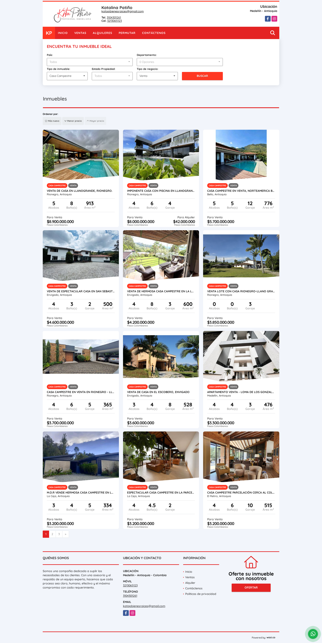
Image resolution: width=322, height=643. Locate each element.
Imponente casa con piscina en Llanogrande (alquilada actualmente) (161, 190)
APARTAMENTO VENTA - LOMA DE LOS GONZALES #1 (241, 392)
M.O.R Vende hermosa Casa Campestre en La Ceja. (81, 492)
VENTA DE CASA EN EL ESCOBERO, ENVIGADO (158, 392)
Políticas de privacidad (200, 594)
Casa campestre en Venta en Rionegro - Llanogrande (81, 392)
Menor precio (73, 120)
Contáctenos (154, 33)
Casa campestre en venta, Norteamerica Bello (241, 190)
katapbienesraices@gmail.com (122, 11)
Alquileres (102, 33)
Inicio (63, 33)
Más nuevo (52, 120)
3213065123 (114, 21)
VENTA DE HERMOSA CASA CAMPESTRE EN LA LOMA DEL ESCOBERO (161, 291)
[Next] (65, 534)
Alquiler (190, 583)
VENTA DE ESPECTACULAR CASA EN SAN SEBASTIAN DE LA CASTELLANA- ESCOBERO (81, 291)
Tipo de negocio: (147, 69)
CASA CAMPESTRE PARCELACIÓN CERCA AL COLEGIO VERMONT (241, 492)
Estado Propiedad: (103, 69)
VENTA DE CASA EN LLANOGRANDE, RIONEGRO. (79, 190)
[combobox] (90, 62)
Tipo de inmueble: (58, 69)
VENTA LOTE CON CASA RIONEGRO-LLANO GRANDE (241, 291)
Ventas (80, 33)
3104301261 (114, 17)
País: (50, 55)
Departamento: (147, 55)
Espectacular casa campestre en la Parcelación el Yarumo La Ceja (161, 492)
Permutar (127, 33)
